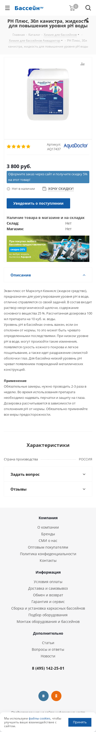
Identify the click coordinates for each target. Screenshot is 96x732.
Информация (48, 572)
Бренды (48, 533)
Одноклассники (56, 696)
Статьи (48, 642)
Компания (48, 517)
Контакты (48, 560)
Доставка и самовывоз (48, 588)
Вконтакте (43, 696)
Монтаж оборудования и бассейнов (48, 621)
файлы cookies (39, 718)
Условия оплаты (48, 581)
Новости (48, 656)
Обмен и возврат (48, 594)
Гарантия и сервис (48, 601)
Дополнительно (48, 633)
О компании (48, 527)
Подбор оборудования (48, 614)
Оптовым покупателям (48, 547)
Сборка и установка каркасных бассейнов (48, 608)
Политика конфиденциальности (48, 553)
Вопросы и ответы (48, 649)
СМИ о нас (48, 540)
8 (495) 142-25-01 (48, 668)
